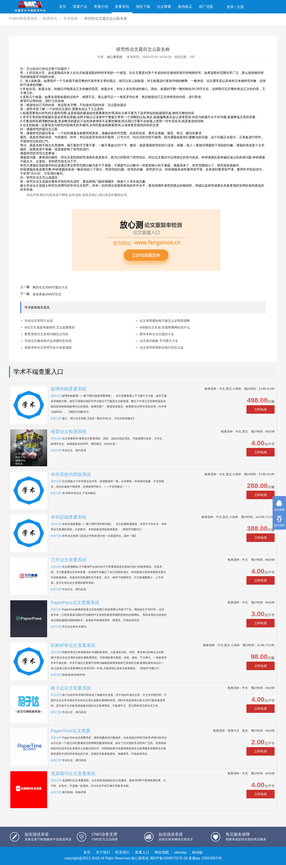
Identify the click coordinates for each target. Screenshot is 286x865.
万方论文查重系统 (68, 559)
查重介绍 (101, 7)
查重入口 (142, 852)
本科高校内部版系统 (71, 474)
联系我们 (122, 852)
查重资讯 (122, 7)
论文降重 (164, 7)
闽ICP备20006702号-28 (169, 858)
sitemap (180, 852)
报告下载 (143, 7)
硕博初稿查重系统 (68, 388)
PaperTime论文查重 (70, 730)
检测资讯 (50, 18)
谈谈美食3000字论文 (47, 294)
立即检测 (260, 409)
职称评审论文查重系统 (73, 645)
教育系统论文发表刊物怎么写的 (46, 334)
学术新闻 (71, 18)
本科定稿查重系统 (68, 517)
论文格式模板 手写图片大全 (159, 341)
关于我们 (103, 852)
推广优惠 (206, 7)
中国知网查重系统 (23, 18)
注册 (240, 7)
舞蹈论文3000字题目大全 (50, 287)
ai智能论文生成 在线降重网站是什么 (165, 327)
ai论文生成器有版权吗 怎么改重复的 (50, 327)
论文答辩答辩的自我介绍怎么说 (161, 347)
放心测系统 (114, 57)
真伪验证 (185, 7)
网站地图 (162, 852)
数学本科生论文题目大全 (157, 334)
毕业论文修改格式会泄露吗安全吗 (48, 341)
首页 (62, 7)
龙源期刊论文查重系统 (73, 773)
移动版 (197, 852)
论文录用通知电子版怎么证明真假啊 (165, 320)
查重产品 (80, 7)
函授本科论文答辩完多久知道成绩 (48, 347)
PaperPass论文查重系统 (75, 602)
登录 (230, 7)
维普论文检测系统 (68, 431)
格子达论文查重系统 (71, 688)
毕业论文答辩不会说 (39, 320)
